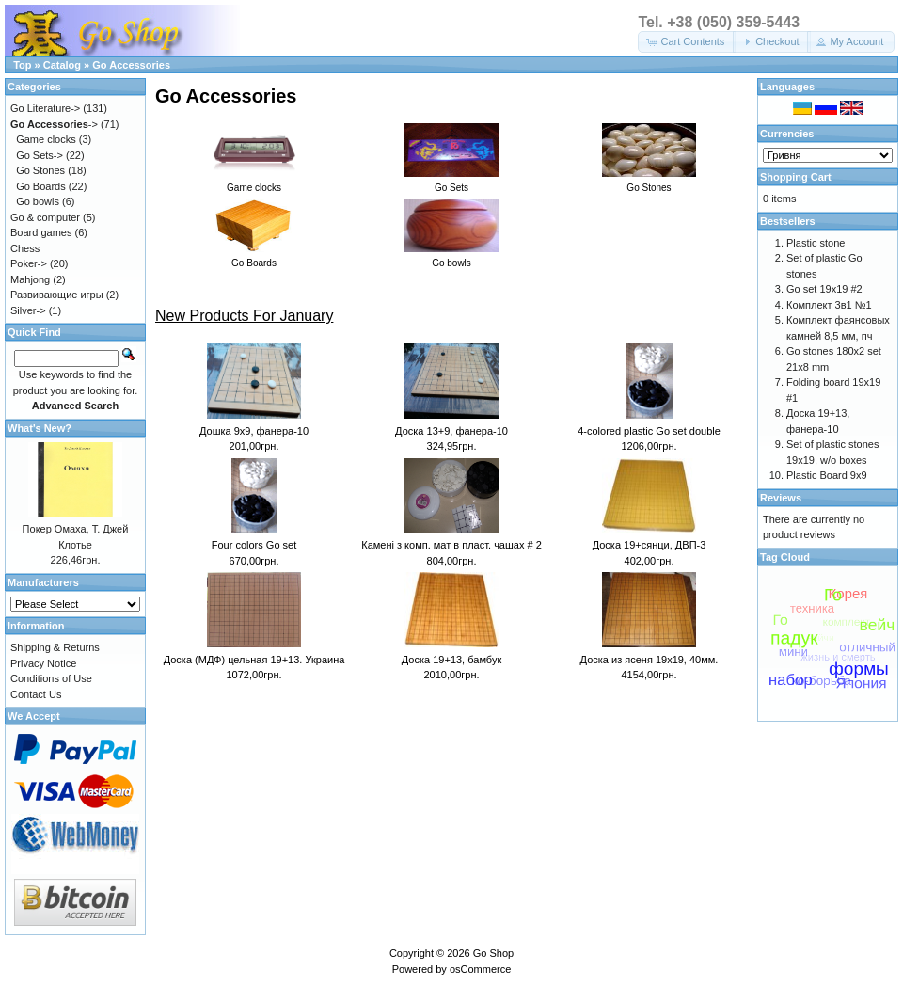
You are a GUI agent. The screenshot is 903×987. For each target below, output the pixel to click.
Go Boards (41, 186)
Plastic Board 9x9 (826, 475)
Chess (25, 248)
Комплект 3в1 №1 (829, 304)
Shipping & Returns (55, 647)
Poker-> (28, 263)
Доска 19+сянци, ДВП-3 (649, 544)
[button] (687, 42)
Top (22, 65)
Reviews (780, 497)
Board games (40, 232)
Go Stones (40, 170)
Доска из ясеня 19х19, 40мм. (649, 659)
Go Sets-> (39, 155)
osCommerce (480, 969)
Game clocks (46, 139)
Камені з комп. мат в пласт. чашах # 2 (451, 544)
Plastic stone (815, 242)
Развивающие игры (56, 294)
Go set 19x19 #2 (824, 289)
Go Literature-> (45, 108)
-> (54, 124)
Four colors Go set (254, 544)
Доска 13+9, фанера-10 (451, 431)
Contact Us (35, 694)
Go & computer (45, 217)
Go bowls (37, 201)
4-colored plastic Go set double (649, 431)
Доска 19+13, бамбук (451, 659)
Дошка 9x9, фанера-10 (254, 431)
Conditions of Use (51, 678)
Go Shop (493, 953)
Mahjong (30, 279)
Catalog (62, 65)
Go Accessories (131, 65)
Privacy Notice (43, 663)
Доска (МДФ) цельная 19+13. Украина (254, 659)
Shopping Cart (796, 177)
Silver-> (28, 310)
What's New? (39, 428)
